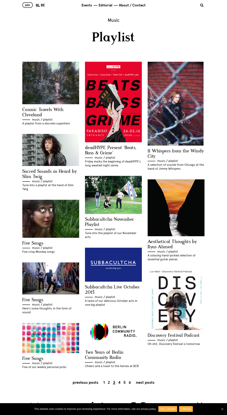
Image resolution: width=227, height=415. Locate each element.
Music (36, 119)
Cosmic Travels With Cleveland (43, 112)
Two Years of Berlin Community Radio (104, 355)
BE (43, 5)
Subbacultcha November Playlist (109, 222)
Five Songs (32, 243)
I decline (186, 408)
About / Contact (132, 5)
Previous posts (85, 382)
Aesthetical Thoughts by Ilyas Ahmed (172, 244)
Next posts (145, 382)
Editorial (105, 5)
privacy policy (148, 408)
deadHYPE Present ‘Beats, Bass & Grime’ (111, 150)
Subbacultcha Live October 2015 (112, 289)
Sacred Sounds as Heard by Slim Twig (49, 174)
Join (27, 5)
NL (38, 5)
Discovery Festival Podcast (174, 336)
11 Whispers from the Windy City (176, 153)
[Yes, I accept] (222, 409)
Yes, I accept (167, 408)
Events (86, 5)
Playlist (48, 119)
